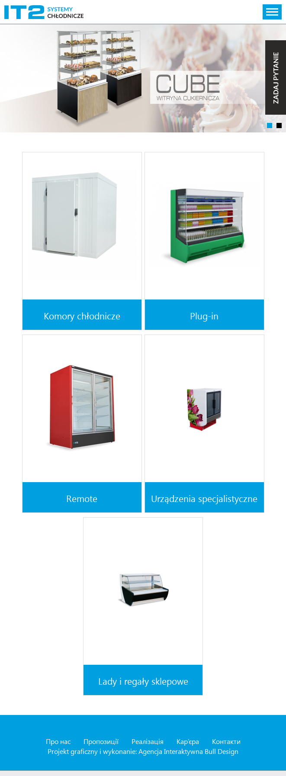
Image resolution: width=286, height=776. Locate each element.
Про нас (58, 741)
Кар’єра (188, 741)
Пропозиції (101, 741)
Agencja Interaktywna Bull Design (188, 751)
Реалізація (148, 741)
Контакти (226, 741)
